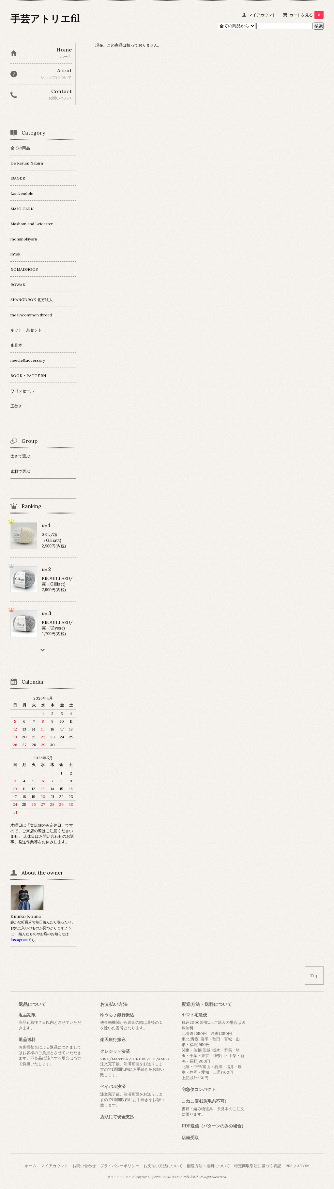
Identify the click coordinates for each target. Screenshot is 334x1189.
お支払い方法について (163, 1165)
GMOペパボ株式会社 (184, 1177)
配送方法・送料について (208, 1165)
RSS (289, 1165)
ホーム (31, 1165)
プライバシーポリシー (119, 1165)
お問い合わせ (84, 1165)
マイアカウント (262, 14)
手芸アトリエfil (45, 18)
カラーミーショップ (120, 1177)
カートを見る (306, 14)
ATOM (303, 1165)
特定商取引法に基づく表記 (257, 1165)
